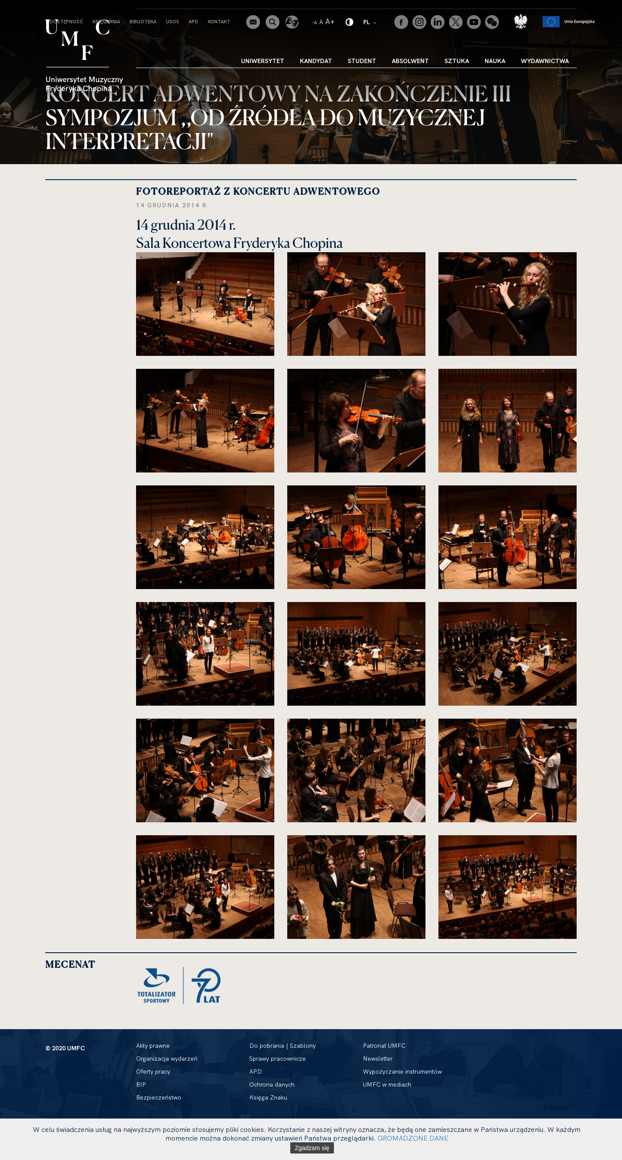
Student (362, 61)
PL (370, 21)
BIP (141, 1084)
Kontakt (219, 22)
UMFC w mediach (387, 1084)
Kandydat (316, 61)
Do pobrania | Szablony (282, 1045)
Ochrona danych (272, 1084)
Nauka (495, 61)
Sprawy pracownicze (277, 1058)
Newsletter (378, 1058)
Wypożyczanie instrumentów (402, 1071)
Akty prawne (153, 1045)
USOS (172, 22)
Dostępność (66, 22)
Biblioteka (143, 22)
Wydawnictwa (545, 61)
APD (193, 22)
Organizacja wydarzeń (166, 1058)
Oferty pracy (153, 1071)
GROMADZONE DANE (413, 1138)
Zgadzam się (312, 1147)
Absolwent (410, 61)
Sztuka (456, 61)
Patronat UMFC (384, 1045)
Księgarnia (106, 22)
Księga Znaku (268, 1097)
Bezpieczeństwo (158, 1097)
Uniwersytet (262, 61)
